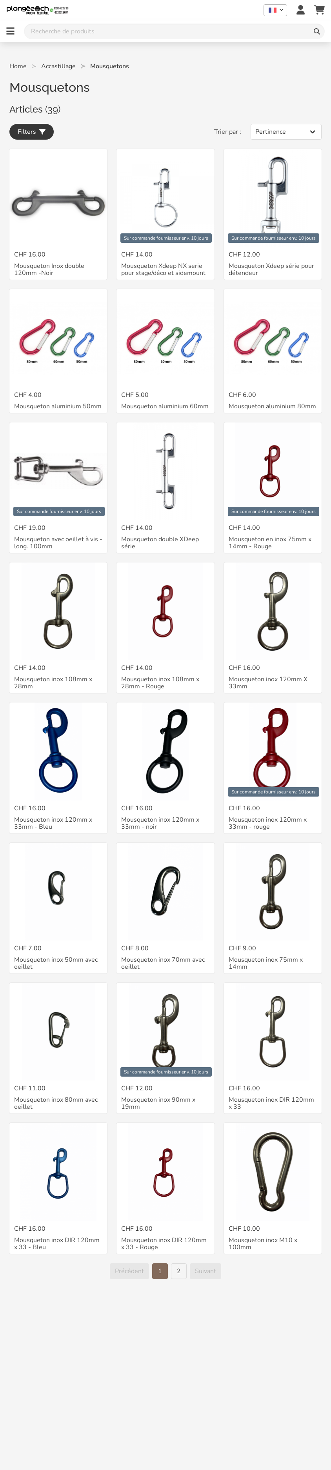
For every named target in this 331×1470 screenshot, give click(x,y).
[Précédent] (129, 1271)
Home (18, 66)
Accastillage (58, 66)
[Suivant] (205, 1271)
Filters (31, 131)
